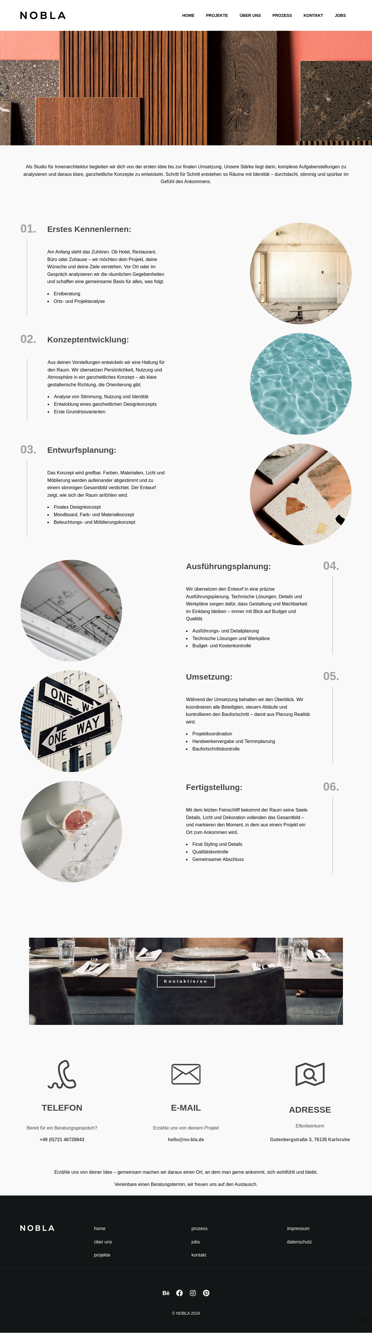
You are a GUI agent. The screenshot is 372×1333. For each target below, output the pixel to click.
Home (188, 15)
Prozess (282, 15)
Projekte (217, 15)
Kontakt (313, 15)
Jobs (340, 15)
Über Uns (250, 15)
